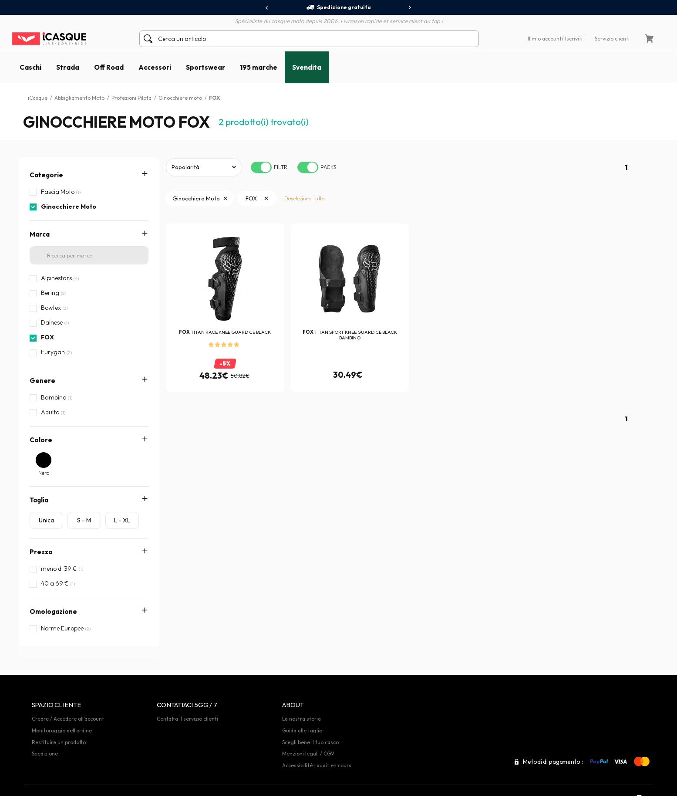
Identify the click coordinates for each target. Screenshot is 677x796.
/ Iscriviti (572, 38)
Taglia (39, 500)
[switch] (261, 167)
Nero (43, 473)
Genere (42, 380)
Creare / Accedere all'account (68, 701)
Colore (41, 440)
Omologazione (53, 611)
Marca (40, 234)
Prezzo (41, 552)
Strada (67, 67)
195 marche (258, 67)
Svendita (306, 67)
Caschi (30, 67)
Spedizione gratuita (338, 7)
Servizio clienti (612, 38)
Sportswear (205, 67)
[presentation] (267, 8)
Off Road (109, 67)
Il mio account (545, 38)
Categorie (46, 175)
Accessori (154, 67)
